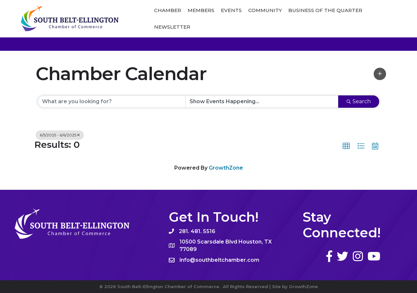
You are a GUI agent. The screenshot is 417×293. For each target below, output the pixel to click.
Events (231, 10)
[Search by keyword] (112, 101)
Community (265, 10)
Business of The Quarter (325, 10)
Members (201, 10)
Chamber (167, 10)
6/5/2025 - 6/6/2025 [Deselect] (60, 135)
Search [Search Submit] (359, 101)
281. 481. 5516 (197, 231)
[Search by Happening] (261, 101)
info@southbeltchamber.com (219, 260)
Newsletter (172, 27)
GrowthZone (226, 168)
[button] (380, 74)
